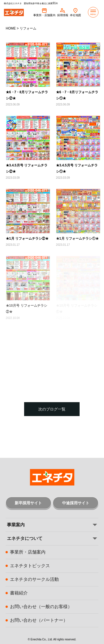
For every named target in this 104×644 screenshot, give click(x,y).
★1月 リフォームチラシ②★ (27, 238)
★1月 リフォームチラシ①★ (77, 238)
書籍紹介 (19, 593)
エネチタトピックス (30, 565)
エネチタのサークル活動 (34, 579)
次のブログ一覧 (51, 409)
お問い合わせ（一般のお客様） (41, 606)
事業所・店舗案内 (27, 552)
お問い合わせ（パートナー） (39, 620)
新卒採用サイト (28, 503)
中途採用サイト (75, 503)
